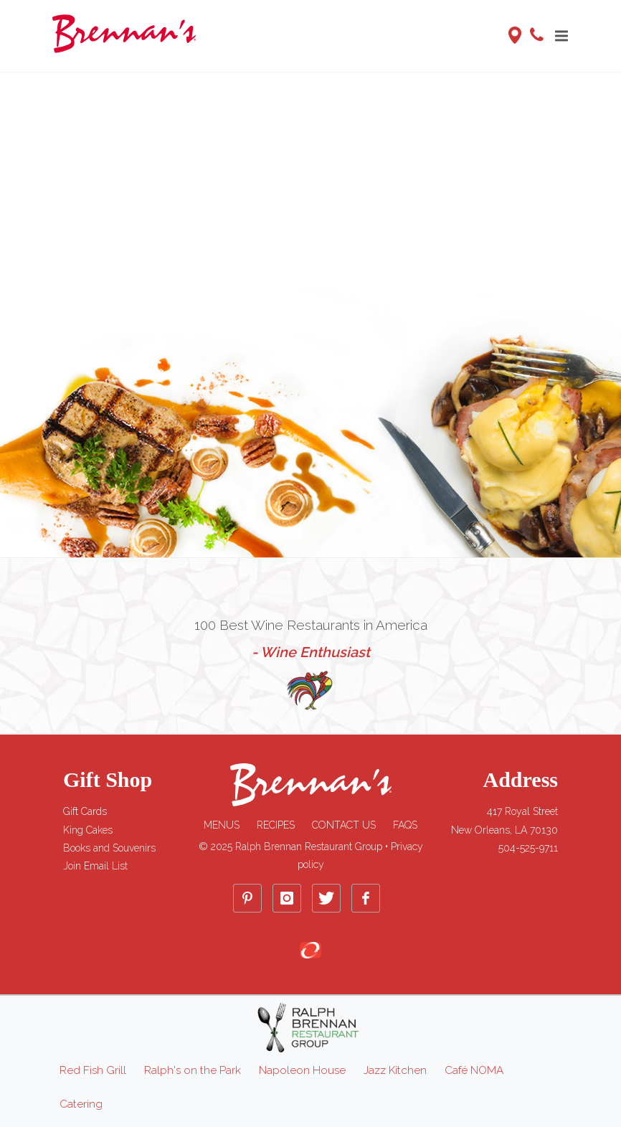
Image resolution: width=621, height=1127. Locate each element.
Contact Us (344, 825)
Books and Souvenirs (109, 848)
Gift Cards (85, 811)
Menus (222, 825)
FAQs (405, 825)
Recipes (276, 825)
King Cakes (88, 830)
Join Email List (95, 866)
